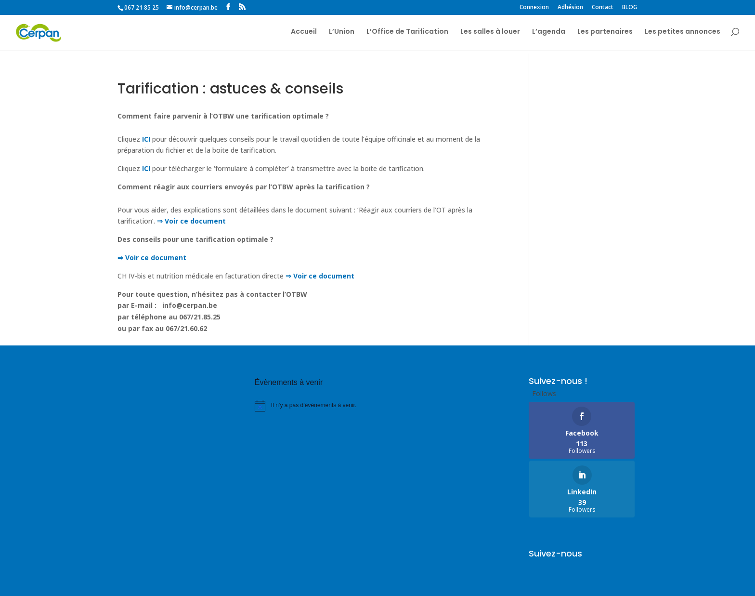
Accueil (304, 34)
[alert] (309, 405)
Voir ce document (154, 257)
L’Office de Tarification (407, 34)
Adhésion (570, 7)
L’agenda (548, 34)
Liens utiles (136, 556)
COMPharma (172, 582)
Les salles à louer (490, 34)
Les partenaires (605, 34)
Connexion (534, 7)
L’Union (341, 34)
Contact (602, 7)
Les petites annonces (682, 34)
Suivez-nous (555, 495)
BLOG (630, 7)
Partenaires (187, 556)
